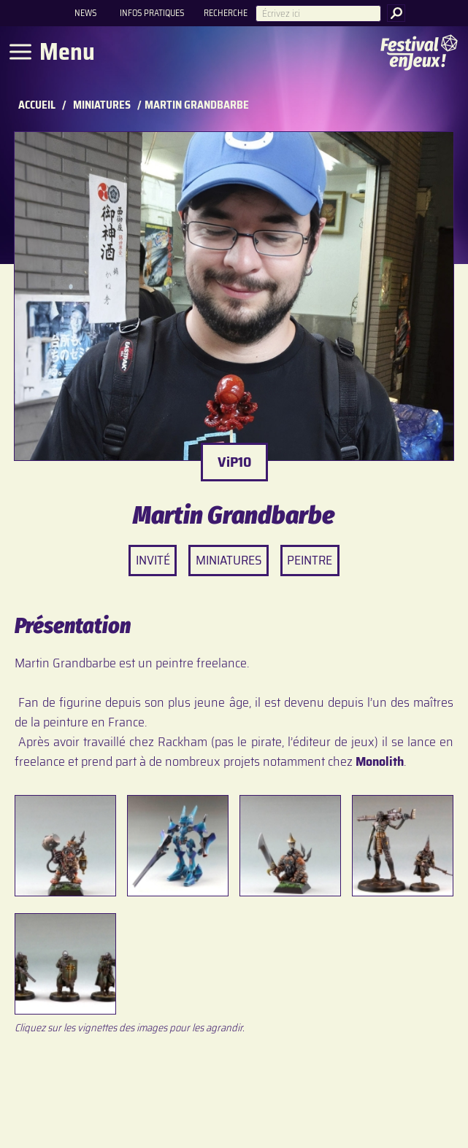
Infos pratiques (152, 13)
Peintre (309, 560)
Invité (153, 560)
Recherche (226, 13)
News (85, 13)
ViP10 (234, 461)
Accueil (36, 105)
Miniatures (102, 105)
